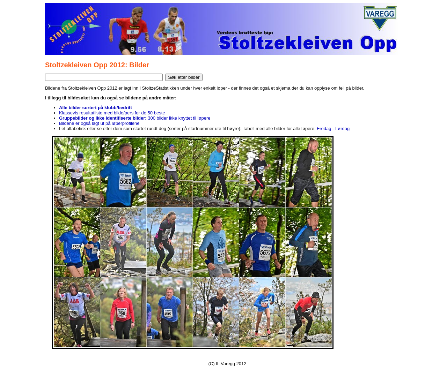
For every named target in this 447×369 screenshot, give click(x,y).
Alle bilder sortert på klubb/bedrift (95, 107)
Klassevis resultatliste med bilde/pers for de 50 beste (112, 112)
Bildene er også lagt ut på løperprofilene (99, 123)
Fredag (324, 128)
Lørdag (342, 128)
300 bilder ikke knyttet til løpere (134, 118)
